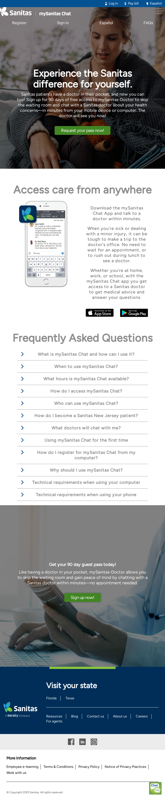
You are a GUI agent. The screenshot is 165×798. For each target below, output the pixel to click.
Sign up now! (82, 597)
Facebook (71, 742)
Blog (74, 716)
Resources (54, 716)
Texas (70, 698)
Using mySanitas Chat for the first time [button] (86, 440)
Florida (51, 698)
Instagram (94, 742)
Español (156, 3)
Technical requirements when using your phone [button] (86, 494)
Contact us (95, 716)
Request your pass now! (82, 130)
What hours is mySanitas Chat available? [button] (86, 378)
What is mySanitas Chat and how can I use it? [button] (86, 354)
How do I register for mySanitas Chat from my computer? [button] (86, 455)
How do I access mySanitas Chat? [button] (86, 391)
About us (120, 716)
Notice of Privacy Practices (125, 767)
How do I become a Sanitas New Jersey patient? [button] (86, 415)
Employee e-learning (22, 767)
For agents (54, 721)
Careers (142, 716)
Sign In (63, 22)
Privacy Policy (88, 767)
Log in (113, 3)
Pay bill (133, 3)
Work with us (16, 773)
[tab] (82, 354)
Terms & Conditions (58, 767)
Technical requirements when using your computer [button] (86, 482)
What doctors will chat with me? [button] (86, 427)
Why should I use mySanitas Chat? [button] (86, 470)
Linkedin (82, 742)
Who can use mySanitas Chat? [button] (86, 403)
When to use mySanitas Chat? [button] (86, 366)
